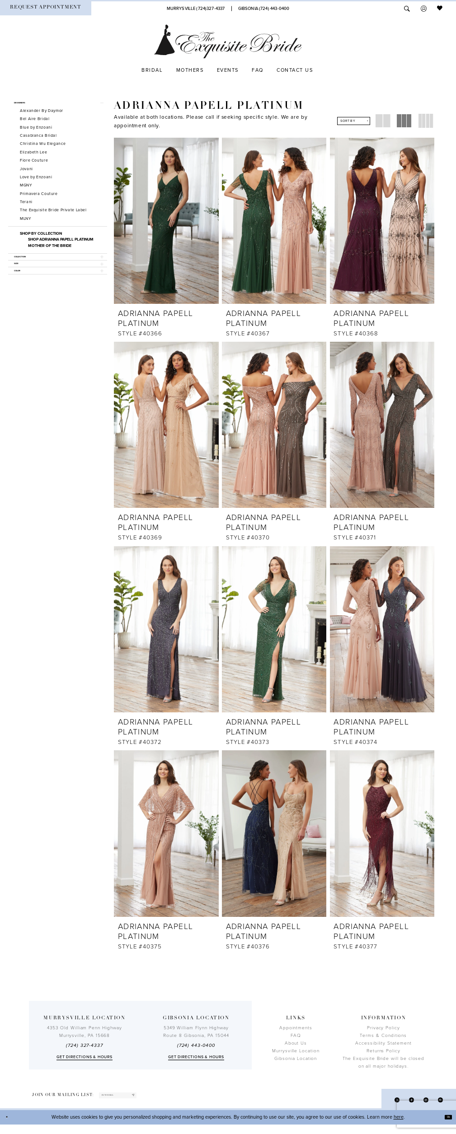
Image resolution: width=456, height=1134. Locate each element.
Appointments (295, 1031)
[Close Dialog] (10, 1127)
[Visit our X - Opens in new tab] (380, 1107)
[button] (423, 8)
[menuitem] (45, 8)
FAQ (296, 1039)
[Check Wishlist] (440, 8)
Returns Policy (383, 1054)
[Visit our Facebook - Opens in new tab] (399, 1107)
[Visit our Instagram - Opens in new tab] (418, 1107)
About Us (296, 1047)
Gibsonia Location (295, 1062)
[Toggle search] (407, 8)
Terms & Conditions (383, 1039)
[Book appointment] (45, 8)
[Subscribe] (168, 1102)
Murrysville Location (296, 1054)
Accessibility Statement (383, 1047)
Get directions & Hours (84, 1060)
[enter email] (137, 1102)
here (399, 1126)
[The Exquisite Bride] (228, 41)
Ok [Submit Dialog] (445, 1126)
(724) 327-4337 (84, 1049)
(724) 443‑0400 (196, 1049)
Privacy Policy (383, 1031)
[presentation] (166, 221)
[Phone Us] (195, 8)
